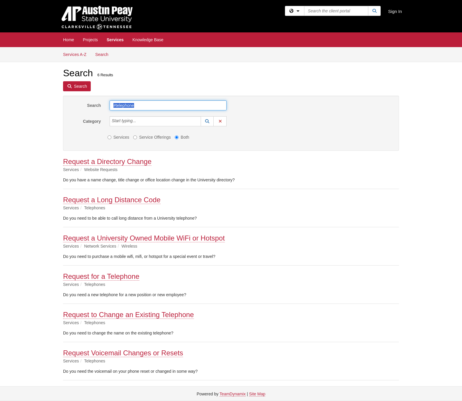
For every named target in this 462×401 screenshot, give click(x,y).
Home (68, 39)
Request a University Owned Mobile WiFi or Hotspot (144, 238)
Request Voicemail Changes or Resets (123, 353)
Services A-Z (74, 54)
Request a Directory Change (107, 161)
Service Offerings (152, 137)
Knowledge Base (148, 39)
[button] (207, 121)
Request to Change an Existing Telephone (128, 315)
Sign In (395, 11)
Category (92, 121)
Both (182, 137)
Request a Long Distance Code (112, 200)
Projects (90, 39)
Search (104, 54)
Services (115, 39)
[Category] (139, 121)
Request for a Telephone (101, 276)
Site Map (257, 394)
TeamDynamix (233, 394)
